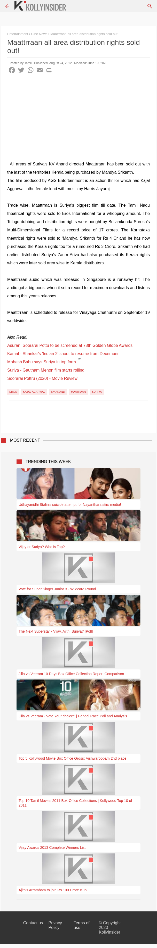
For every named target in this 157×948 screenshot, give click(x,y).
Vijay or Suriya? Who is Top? (42, 547)
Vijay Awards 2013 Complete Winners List (52, 847)
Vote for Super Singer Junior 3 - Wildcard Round (57, 589)
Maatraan (78, 391)
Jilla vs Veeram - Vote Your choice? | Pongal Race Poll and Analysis (73, 716)
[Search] (150, 6)
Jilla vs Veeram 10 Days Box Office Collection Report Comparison (71, 674)
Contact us (33, 923)
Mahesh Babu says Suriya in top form (41, 362)
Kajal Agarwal (34, 391)
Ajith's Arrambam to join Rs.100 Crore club (53, 890)
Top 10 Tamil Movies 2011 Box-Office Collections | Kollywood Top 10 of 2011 (75, 803)
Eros (13, 391)
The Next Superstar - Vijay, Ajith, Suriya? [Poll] (56, 631)
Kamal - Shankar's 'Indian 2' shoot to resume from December (63, 353)
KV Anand (58, 391)
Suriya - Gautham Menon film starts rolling (45, 370)
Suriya (97, 391)
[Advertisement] (78, 116)
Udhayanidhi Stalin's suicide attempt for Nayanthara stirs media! (70, 504)
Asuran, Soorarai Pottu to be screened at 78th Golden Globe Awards (69, 345)
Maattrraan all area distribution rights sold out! (84, 34)
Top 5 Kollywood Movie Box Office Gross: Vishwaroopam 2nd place (72, 758)
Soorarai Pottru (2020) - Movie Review (42, 378)
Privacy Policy (55, 925)
